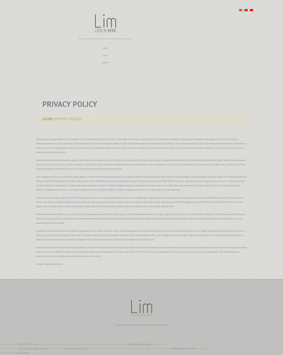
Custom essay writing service (32, 348)
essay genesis (22, 352)
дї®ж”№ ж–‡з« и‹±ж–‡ (30, 344)
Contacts (105, 63)
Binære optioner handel (183, 348)
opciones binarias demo (139, 344)
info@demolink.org (52, 264)
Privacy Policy (146, 315)
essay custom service (76, 348)
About (105, 55)
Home (105, 48)
